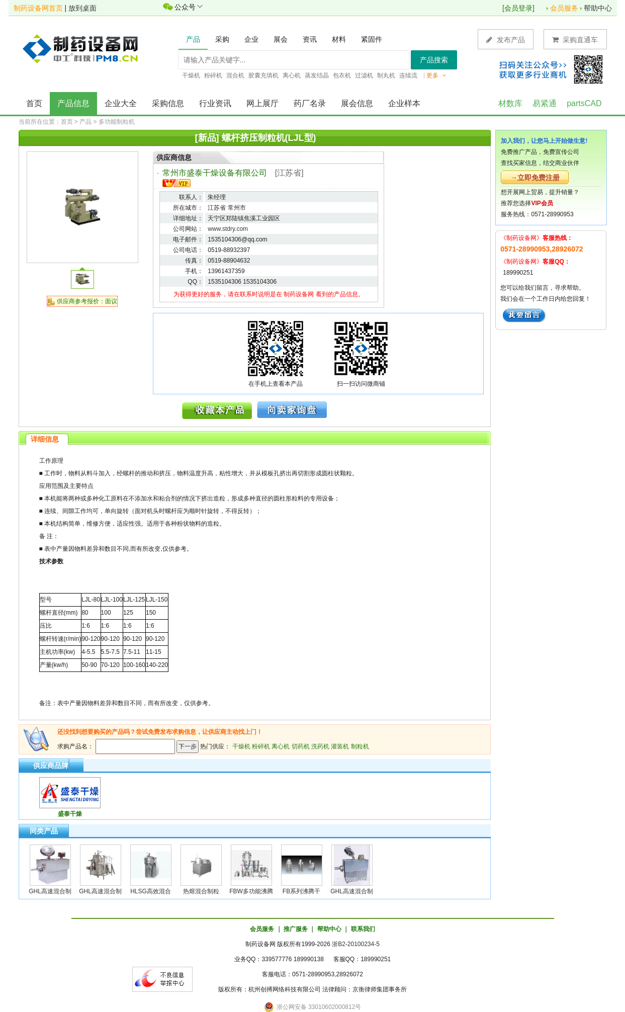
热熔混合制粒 (201, 891)
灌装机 (340, 746)
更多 (436, 75)
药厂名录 (310, 103)
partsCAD (584, 103)
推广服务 (296, 929)
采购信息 (168, 103)
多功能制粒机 (117, 121)
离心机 (281, 746)
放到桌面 (82, 8)
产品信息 (73, 103)
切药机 (301, 746)
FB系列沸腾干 (301, 891)
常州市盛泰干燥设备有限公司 (214, 172)
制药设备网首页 (38, 8)
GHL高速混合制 (50, 891)
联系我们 (363, 929)
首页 (34, 103)
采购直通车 (575, 39)
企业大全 (121, 103)
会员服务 (564, 8)
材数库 (510, 103)
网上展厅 (262, 103)
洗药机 (320, 746)
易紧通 (544, 103)
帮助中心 (598, 8)
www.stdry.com (228, 228)
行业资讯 (215, 103)
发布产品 (505, 39)
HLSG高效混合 (150, 891)
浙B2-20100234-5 (356, 944)
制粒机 (360, 746)
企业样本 (404, 103)
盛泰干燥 (70, 813)
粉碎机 (261, 746)
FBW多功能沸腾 (251, 891)
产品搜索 (434, 60)
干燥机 (241, 746)
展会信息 (357, 103)
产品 (85, 121)
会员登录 (518, 8)
